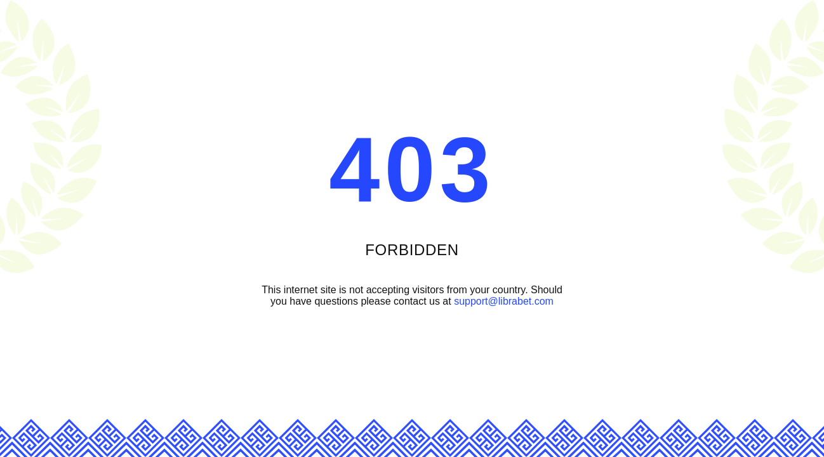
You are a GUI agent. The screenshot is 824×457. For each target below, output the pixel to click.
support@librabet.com (504, 301)
